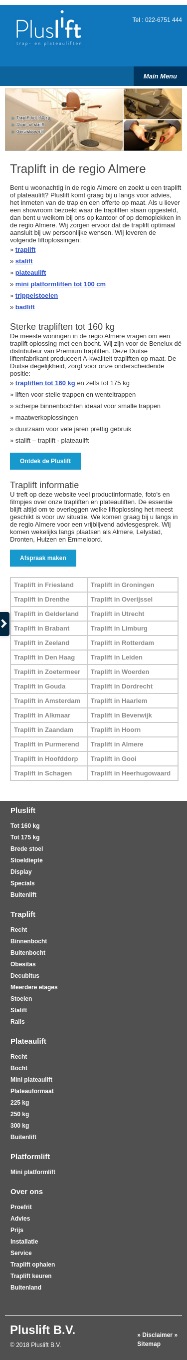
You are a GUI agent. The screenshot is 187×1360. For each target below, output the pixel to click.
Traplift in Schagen (43, 773)
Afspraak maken (43, 558)
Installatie (24, 1241)
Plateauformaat (32, 1091)
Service (21, 1253)
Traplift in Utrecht (118, 614)
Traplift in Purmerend (46, 744)
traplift (25, 249)
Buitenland (25, 1287)
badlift (25, 307)
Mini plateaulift (31, 1079)
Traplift (22, 914)
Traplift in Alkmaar (42, 715)
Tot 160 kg (24, 825)
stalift (24, 261)
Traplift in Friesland (44, 585)
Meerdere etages (34, 987)
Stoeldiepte (26, 860)
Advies (20, 1218)
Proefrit (21, 1207)
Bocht (18, 1068)
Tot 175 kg (24, 837)
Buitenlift (23, 894)
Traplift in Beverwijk (121, 715)
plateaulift (30, 272)
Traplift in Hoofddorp (46, 758)
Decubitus (24, 975)
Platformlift (30, 1156)
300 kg (19, 1125)
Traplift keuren (31, 1276)
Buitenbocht (27, 952)
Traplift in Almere (117, 744)
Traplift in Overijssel (122, 599)
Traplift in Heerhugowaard (131, 773)
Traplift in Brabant (41, 628)
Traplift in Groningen (123, 585)
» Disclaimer (155, 1335)
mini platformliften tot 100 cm (60, 284)
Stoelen (21, 998)
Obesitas (23, 964)
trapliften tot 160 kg (45, 383)
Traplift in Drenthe (41, 599)
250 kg (19, 1114)
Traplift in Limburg (119, 628)
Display (21, 871)
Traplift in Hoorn (116, 729)
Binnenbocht (28, 941)
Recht (18, 929)
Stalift (18, 1010)
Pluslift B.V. (42, 1330)
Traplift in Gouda (39, 686)
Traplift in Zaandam (43, 729)
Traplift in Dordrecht (122, 686)
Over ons (26, 1191)
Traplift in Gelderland (46, 614)
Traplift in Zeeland (41, 643)
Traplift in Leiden (117, 657)
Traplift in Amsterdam (47, 700)
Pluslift (22, 810)
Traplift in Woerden (120, 672)
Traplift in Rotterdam (122, 643)
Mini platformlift (32, 1172)
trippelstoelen (36, 295)
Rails (17, 1021)
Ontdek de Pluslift (45, 461)
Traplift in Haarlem (119, 700)
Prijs (16, 1230)
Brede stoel (26, 848)
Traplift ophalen (32, 1264)
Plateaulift (28, 1041)
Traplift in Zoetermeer (47, 672)
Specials (22, 883)
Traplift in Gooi (114, 758)
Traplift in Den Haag (44, 657)
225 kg (19, 1102)
